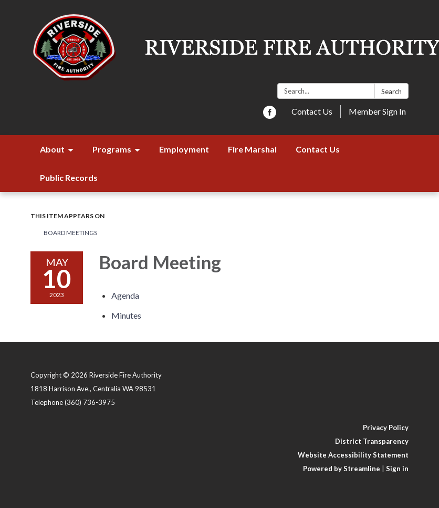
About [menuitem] (52, 149)
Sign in (397, 468)
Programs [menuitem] (111, 149)
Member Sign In (377, 111)
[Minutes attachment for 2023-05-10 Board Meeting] (126, 315)
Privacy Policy (386, 427)
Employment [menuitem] (184, 149)
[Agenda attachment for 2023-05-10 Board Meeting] (125, 295)
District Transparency (372, 441)
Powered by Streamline (341, 468)
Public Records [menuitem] (69, 177)
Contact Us (311, 111)
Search (391, 91)
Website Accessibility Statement (353, 455)
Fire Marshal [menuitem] (252, 149)
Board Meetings (70, 233)
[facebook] (269, 115)
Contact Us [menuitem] (318, 149)
